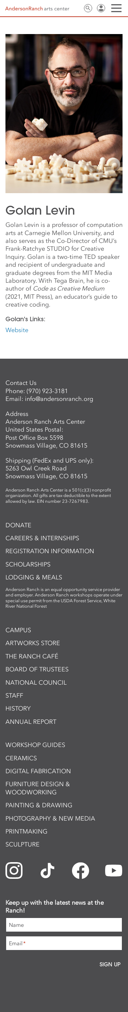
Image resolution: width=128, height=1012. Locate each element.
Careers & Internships (42, 538)
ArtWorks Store (32, 643)
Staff (14, 695)
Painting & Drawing (38, 805)
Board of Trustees (37, 669)
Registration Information (49, 551)
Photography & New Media (50, 818)
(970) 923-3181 (47, 391)
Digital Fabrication (38, 771)
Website (16, 330)
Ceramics (21, 758)
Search (88, 8)
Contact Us (75, 8)
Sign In (101, 8)
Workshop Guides (35, 745)
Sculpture (22, 844)
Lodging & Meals (33, 577)
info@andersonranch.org (59, 399)
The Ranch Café (31, 656)
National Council (36, 682)
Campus (18, 630)
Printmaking (26, 831)
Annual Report (30, 722)
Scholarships (28, 564)
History (18, 708)
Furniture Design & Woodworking (37, 788)
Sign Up (110, 964)
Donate (18, 525)
